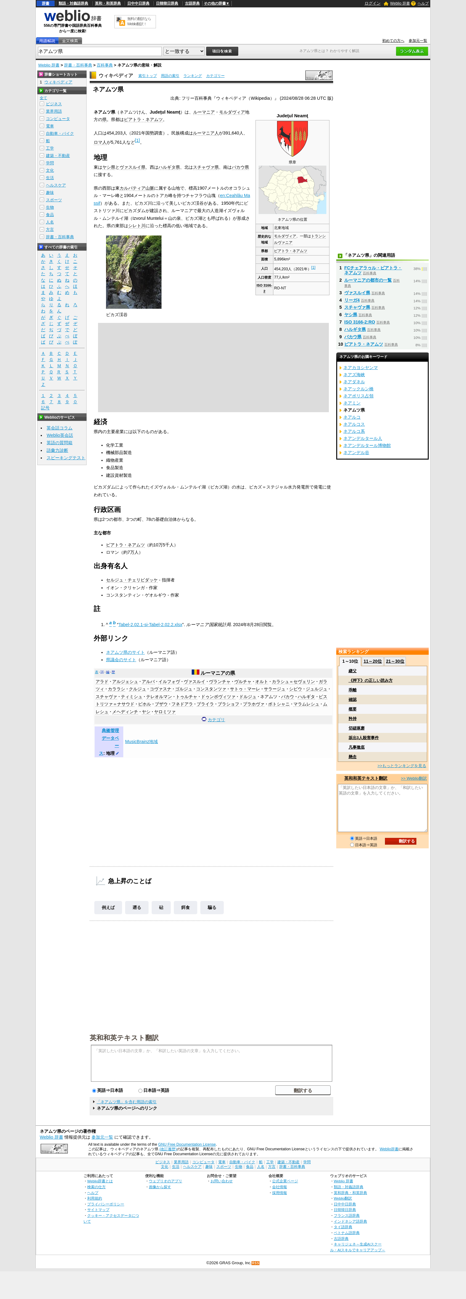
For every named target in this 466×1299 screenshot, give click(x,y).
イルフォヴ (169, 681)
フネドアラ (182, 704)
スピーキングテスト (66, 457)
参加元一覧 (418, 40)
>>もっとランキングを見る (402, 765)
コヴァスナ (160, 688)
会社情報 (279, 1187)
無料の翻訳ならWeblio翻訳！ (139, 21)
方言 (50, 229)
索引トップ (147, 76)
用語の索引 (170, 76)
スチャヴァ (106, 696)
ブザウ (161, 704)
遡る (137, 907)
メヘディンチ (125, 711)
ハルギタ (306, 696)
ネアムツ (268, 696)
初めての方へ (393, 40)
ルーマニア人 (206, 133)
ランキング (192, 76)
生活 (50, 177)
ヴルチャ (242, 681)
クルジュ (137, 688)
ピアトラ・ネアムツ (290, 251)
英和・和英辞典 (108, 3)
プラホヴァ (253, 704)
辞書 (45, 3)
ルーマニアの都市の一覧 (368, 280)
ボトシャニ (279, 704)
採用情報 (279, 1193)
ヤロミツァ (165, 711)
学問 (50, 163)
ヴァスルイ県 (132, 167)
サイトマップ (98, 1210)
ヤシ (146, 711)
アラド (102, 681)
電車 (50, 126)
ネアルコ (352, 417)
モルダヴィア (285, 236)
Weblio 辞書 (400, 3)
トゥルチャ (186, 696)
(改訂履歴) (168, 1149)
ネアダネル (354, 381)
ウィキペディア (116, 75)
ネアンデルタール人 (362, 438)
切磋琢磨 (357, 728)
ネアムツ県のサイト (125, 652)
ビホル (144, 704)
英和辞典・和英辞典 (350, 1193)
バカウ (287, 696)
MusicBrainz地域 (141, 741)
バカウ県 (240, 167)
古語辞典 (192, 3)
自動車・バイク (60, 133)
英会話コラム (59, 427)
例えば (108, 907)
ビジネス (54, 104)
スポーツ (54, 200)
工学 (50, 148)
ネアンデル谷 (356, 452)
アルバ (148, 681)
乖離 (353, 690)
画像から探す (160, 1187)
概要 (353, 709)
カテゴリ (216, 719)
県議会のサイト (121, 659)
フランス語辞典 (347, 1215)
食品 (50, 214)
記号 (45, 408)
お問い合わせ (222, 1181)
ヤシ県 (108, 167)
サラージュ (274, 688)
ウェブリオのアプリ (165, 1181)
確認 (353, 699)
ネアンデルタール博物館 (367, 445)
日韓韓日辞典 (167, 3)
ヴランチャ (220, 681)
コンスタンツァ (211, 688)
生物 (50, 207)
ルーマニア (204, 112)
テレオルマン (159, 696)
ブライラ (205, 704)
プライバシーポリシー (105, 1204)
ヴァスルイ (194, 681)
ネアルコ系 (354, 431)
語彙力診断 (57, 450)
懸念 (353, 756)
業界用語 (54, 111)
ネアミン (352, 402)
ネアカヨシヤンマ (360, 367)
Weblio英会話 (60, 435)
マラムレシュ (306, 704)
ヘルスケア (56, 185)
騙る (212, 907)
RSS (256, 1263)
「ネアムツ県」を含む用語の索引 (126, 1102)
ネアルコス (354, 424)
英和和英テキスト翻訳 (124, 1037)
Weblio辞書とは (100, 1181)
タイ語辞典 (343, 1227)
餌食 (185, 907)
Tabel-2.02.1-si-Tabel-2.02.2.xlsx (150, 624)
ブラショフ (228, 704)
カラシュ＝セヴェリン (293, 681)
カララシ (116, 688)
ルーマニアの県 (218, 673)
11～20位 (373, 661)
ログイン (373, 3)
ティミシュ (131, 696)
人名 (50, 222)
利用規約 (94, 1198)
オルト (261, 681)
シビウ (295, 688)
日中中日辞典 (138, 3)
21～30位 (395, 661)
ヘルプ (423, 3)
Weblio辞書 (389, 1149)
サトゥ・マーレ (245, 688)
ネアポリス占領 (358, 395)
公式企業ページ (285, 1181)
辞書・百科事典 (78, 65)
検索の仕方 (96, 1187)
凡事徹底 (357, 747)
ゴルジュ (183, 688)
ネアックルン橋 (358, 388)
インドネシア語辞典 (350, 1221)
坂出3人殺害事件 (364, 737)
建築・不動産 (58, 155)
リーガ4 (352, 300)
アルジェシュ (125, 681)
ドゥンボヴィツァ (218, 696)
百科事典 (105, 65)
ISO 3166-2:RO (359, 322)
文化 (50, 170)
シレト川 (136, 225)
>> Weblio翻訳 (414, 778)
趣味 (50, 192)
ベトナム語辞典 (347, 1233)
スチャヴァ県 (206, 167)
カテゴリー (215, 76)
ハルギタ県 (169, 167)
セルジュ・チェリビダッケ (132, 579)
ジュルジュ (316, 688)
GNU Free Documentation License (187, 1144)
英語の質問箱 (59, 442)
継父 (353, 671)
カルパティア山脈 (137, 188)
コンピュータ (58, 118)
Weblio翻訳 (343, 1198)
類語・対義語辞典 (73, 3)
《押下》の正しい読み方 (371, 680)
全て (43, 98)
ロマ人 (100, 142)
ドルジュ (247, 696)
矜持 (353, 718)
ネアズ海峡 (354, 374)
